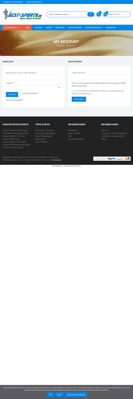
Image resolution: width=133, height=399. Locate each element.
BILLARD (38, 27)
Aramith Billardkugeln (44, 136)
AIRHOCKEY (60, 27)
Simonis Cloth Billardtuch (45, 133)
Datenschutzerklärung (81, 93)
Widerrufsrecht (74, 133)
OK (50, 395)
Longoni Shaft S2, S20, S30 (13, 136)
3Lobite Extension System (12, 147)
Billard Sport (40, 139)
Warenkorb (110, 27)
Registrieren (79, 99)
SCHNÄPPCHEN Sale (93, 27)
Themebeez (56, 160)
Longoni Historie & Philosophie (14, 130)
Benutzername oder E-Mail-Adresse (21, 73)
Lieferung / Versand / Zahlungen (114, 133)
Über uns (105, 130)
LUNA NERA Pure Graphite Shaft (15, 133)
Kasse (103, 139)
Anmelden (12, 94)
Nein (59, 395)
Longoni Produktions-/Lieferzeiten (16, 145)
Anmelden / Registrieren (12, 2)
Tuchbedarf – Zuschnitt (44, 130)
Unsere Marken (41, 142)
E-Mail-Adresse (79, 73)
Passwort (10, 83)
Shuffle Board (74, 27)
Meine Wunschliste (33, 2)
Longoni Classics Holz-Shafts (14, 142)
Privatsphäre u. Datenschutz (112, 136)
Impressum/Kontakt (76, 139)
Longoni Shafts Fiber (10, 139)
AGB (70, 136)
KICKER (48, 27)
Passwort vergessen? (14, 100)
